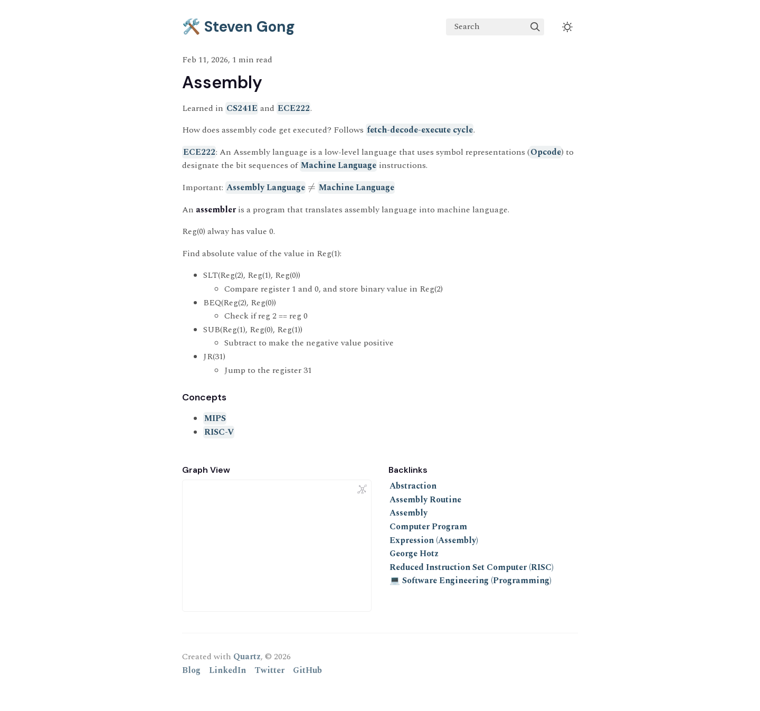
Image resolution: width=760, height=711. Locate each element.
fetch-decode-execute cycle (420, 130)
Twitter (269, 670)
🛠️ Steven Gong (238, 26)
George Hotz (414, 553)
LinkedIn (227, 670)
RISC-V (219, 432)
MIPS (215, 418)
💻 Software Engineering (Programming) (471, 580)
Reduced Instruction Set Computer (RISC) (472, 567)
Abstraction (413, 486)
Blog (191, 670)
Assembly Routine (425, 499)
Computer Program (428, 526)
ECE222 (294, 108)
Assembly (409, 513)
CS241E (242, 108)
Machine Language (338, 165)
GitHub (307, 670)
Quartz (247, 656)
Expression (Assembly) (434, 540)
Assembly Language (265, 187)
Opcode (545, 152)
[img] (535, 27)
